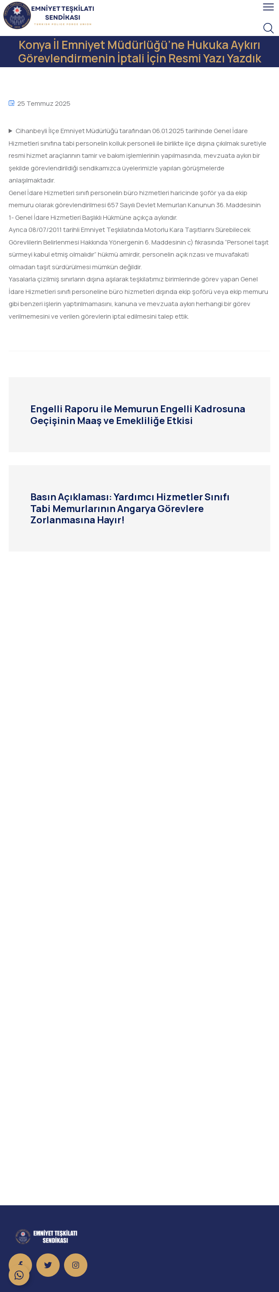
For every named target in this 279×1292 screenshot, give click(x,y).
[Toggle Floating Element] (19, 1275)
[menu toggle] (268, 7)
